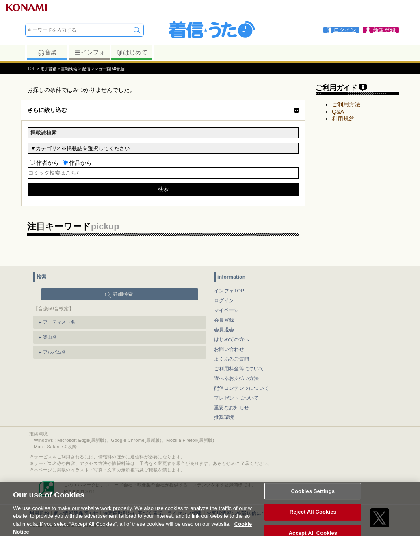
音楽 (47, 52)
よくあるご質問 (231, 359)
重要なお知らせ (231, 408)
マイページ (226, 310)
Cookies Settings (313, 496)
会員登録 (224, 320)
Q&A (338, 111)
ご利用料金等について (239, 369)
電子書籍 (48, 69)
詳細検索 (123, 294)
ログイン (224, 300)
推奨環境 (224, 417)
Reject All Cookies (313, 517)
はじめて (131, 52)
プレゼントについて (236, 398)
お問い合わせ (229, 349)
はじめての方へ (231, 339)
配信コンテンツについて (241, 388)
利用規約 (343, 118)
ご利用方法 (346, 104)
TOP (31, 69)
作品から (80, 163)
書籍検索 (69, 69)
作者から (47, 163)
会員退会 (224, 330)
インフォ (89, 52)
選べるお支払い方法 (236, 378)
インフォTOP (229, 291)
